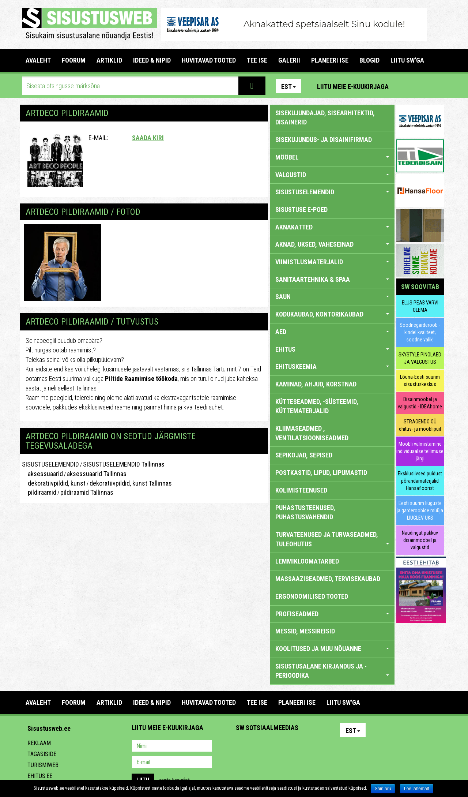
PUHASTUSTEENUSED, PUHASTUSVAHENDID (305, 512)
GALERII (289, 60)
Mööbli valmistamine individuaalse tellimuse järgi (420, 451)
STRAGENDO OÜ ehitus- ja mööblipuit (420, 425)
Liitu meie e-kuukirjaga (353, 86)
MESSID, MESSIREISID (305, 631)
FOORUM (74, 60)
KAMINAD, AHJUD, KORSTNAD (315, 384)
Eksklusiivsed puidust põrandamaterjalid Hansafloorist (420, 481)
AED (332, 332)
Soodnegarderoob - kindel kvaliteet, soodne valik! (420, 332)
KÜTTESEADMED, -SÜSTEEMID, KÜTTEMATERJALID (316, 406)
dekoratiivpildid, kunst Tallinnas (131, 483)
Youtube (437, 86)
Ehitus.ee (39, 775)
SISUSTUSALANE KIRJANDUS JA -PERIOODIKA (332, 671)
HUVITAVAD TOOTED (209, 60)
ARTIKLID (109, 60)
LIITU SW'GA (407, 60)
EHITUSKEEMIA (332, 366)
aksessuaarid (42, 474)
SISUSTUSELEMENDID (50, 464)
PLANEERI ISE (329, 60)
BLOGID (369, 60)
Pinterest (405, 86)
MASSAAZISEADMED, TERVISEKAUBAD (327, 579)
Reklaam (39, 743)
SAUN (332, 296)
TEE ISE (257, 60)
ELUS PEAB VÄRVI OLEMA (420, 306)
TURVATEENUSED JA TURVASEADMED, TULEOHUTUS (332, 539)
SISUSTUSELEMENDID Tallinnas (124, 464)
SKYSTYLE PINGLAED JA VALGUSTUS (420, 358)
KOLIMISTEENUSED (301, 490)
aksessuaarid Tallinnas (97, 474)
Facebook (421, 86)
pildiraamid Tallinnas (86, 492)
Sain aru (383, 788)
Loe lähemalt (416, 788)
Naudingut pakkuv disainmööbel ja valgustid (420, 540)
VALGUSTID (332, 175)
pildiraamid (39, 492)
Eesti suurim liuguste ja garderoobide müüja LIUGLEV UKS (420, 510)
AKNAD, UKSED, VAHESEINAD (332, 244)
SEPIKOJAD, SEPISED (303, 455)
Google (306, 746)
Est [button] (288, 86)
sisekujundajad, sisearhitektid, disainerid (325, 117)
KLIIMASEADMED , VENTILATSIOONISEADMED (311, 433)
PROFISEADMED (332, 614)
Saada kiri (148, 138)
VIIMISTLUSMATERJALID (332, 262)
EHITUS (332, 349)
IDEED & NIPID (152, 60)
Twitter (290, 746)
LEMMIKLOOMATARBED (307, 561)
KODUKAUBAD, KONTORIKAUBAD (332, 314)
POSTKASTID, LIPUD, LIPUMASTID (321, 472)
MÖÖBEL (332, 157)
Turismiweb (42, 765)
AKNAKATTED (332, 227)
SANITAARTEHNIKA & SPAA (332, 279)
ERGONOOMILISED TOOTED (311, 596)
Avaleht (38, 60)
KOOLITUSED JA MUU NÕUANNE (332, 648)
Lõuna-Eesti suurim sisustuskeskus (420, 380)
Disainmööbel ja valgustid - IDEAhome (420, 402)
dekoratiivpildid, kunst (54, 483)
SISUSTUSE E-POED (301, 209)
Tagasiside (41, 754)
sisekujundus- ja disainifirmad (323, 139)
